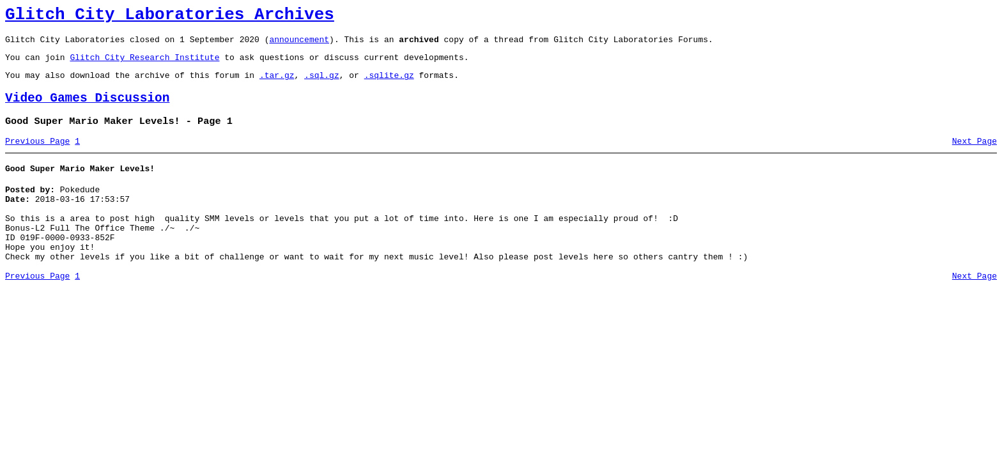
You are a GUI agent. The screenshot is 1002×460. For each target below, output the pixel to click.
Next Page (974, 156)
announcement (299, 44)
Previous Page (37, 156)
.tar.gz (277, 84)
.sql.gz (321, 84)
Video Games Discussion (87, 109)
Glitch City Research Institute (144, 64)
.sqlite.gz (389, 84)
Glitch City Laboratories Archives (169, 16)
